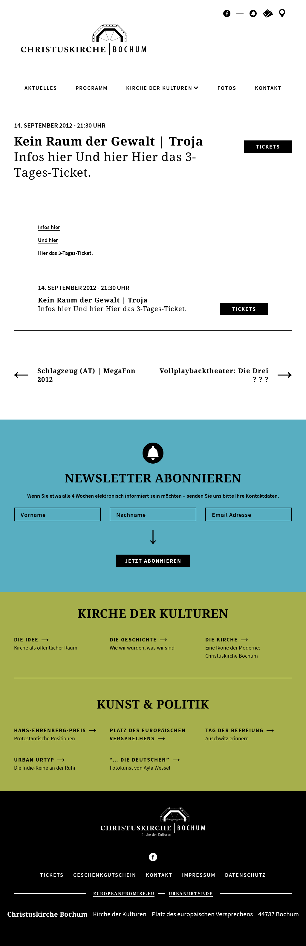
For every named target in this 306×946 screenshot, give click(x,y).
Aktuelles (41, 87)
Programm (92, 87)
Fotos (227, 87)
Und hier (48, 240)
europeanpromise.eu (123, 893)
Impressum (198, 874)
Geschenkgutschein (104, 874)
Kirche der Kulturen (159, 87)
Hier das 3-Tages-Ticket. (65, 252)
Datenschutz (245, 874)
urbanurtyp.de (191, 893)
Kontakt (268, 87)
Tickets (268, 146)
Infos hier (49, 227)
